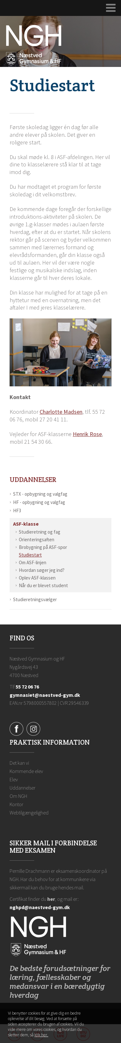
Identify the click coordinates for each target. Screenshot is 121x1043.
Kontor (16, 804)
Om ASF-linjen (32, 562)
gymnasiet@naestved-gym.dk (45, 695)
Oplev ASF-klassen (37, 578)
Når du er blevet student (43, 585)
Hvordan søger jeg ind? (41, 570)
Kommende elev (26, 771)
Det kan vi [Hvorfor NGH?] (19, 763)
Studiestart (30, 555)
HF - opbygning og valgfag (39, 502)
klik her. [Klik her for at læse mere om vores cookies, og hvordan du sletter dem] (41, 1035)
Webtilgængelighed (29, 812)
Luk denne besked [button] (107, 1016)
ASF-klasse (26, 524)
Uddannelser (33, 479)
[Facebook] (16, 728)
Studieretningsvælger (35, 599)
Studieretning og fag (39, 532)
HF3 (17, 510)
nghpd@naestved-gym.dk (40, 907)
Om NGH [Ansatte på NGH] (18, 796)
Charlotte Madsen (61, 411)
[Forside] (34, 44)
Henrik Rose (87, 434)
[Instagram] (33, 728)
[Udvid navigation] (111, 8)
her (51, 899)
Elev (14, 779)
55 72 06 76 (27, 686)
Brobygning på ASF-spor (43, 547)
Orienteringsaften (36, 539)
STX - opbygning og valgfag (40, 494)
